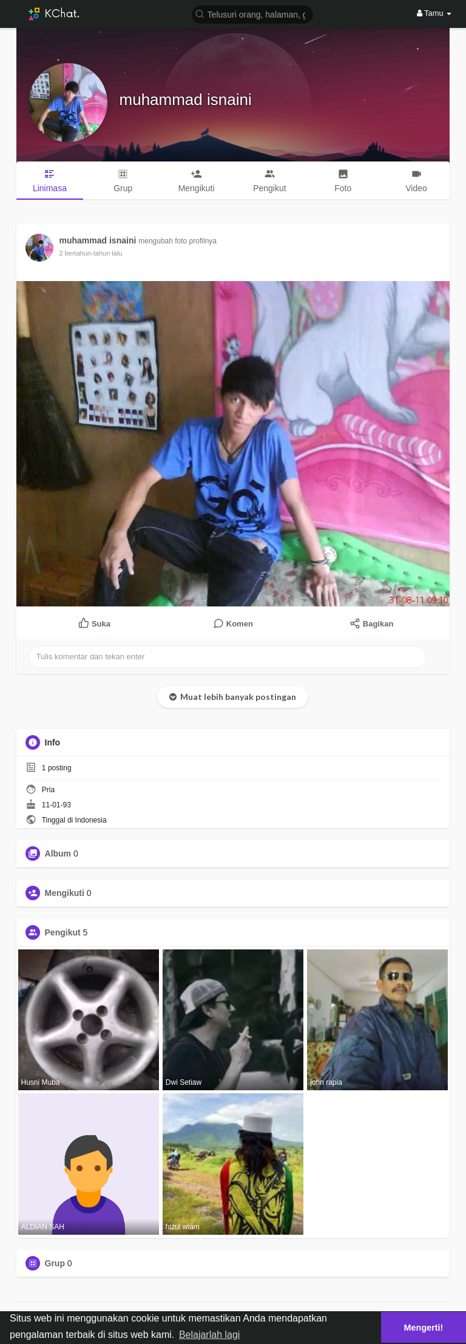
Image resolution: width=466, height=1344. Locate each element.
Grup (55, 1263)
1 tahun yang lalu (84, 253)
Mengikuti (64, 893)
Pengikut (63, 932)
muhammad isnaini (186, 99)
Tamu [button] (434, 13)
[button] (252, 14)
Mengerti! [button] (424, 1327)
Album (58, 853)
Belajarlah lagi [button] (209, 1334)
